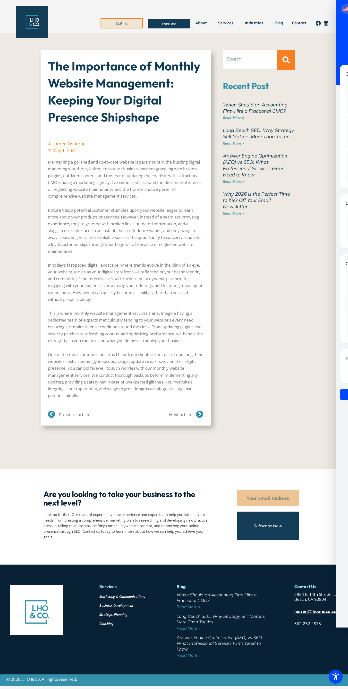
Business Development (116, 605)
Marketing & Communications (122, 596)
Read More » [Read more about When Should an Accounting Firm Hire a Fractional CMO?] (233, 117)
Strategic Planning (113, 614)
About (202, 22)
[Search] (286, 60)
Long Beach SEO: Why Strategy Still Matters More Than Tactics (258, 133)
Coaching (106, 623)
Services (227, 22)
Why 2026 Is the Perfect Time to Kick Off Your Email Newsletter (256, 200)
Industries (255, 22)
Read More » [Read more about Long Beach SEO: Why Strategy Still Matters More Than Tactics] (233, 143)
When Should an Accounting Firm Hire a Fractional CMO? (255, 108)
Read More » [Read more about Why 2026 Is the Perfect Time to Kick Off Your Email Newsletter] (233, 213)
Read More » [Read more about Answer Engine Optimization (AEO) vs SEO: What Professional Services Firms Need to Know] (233, 181)
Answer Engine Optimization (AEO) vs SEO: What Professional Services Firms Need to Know (255, 165)
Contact (299, 22)
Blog (279, 22)
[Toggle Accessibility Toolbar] (335, 676)
